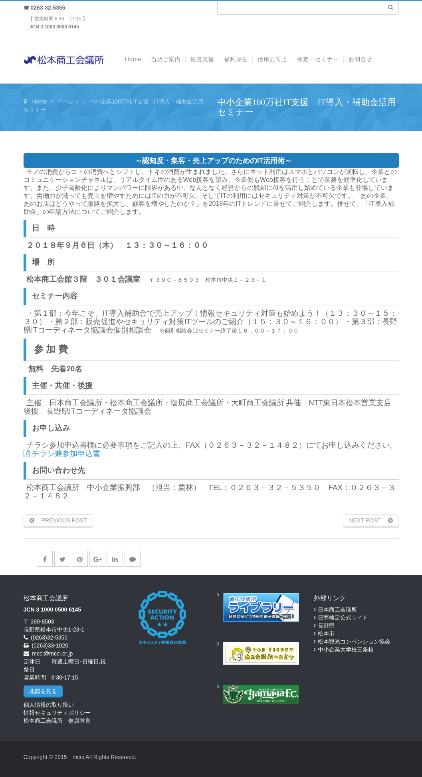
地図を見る (43, 691)
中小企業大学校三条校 (346, 649)
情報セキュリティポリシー (57, 712)
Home (39, 101)
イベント (68, 101)
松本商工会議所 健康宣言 (57, 720)
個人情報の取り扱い (49, 704)
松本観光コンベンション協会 (354, 641)
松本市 (326, 633)
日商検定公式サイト (343, 617)
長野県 (326, 625)
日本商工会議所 (337, 609)
